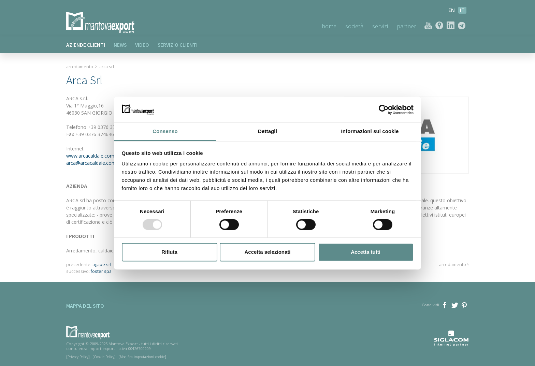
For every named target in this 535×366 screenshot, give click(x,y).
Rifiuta (169, 252)
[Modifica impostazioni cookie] (142, 356)
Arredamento (79, 67)
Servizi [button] (380, 26)
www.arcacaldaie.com (90, 155)
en (451, 10)
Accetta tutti (365, 252)
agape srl (101, 264)
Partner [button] (406, 26)
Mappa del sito (85, 306)
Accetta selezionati (267, 252)
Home (329, 26)
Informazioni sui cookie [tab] (370, 131)
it (462, 10)
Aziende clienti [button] (85, 45)
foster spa (101, 271)
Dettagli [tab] (267, 131)
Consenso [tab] (165, 131)
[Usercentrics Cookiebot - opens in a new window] (384, 109)
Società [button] (354, 26)
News (120, 45)
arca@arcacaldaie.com (91, 163)
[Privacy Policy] (78, 356)
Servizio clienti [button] (178, 45)
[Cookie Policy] (104, 356)
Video (142, 45)
